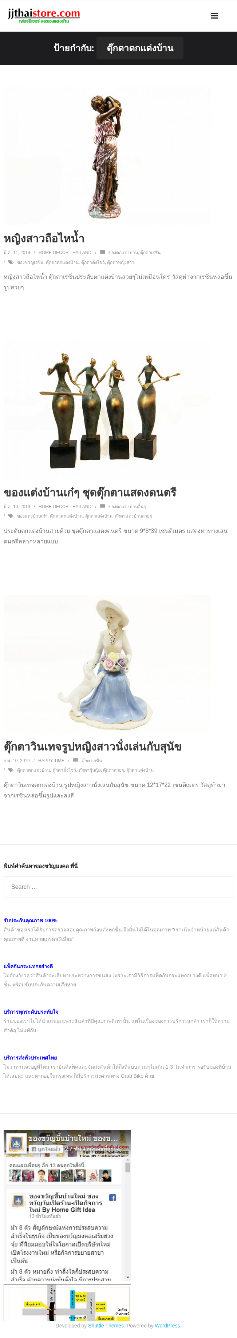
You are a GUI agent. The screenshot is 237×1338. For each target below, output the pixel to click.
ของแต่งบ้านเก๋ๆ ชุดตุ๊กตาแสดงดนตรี (90, 492)
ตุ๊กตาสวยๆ (113, 770)
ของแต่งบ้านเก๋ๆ (32, 516)
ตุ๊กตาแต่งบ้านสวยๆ (133, 516)
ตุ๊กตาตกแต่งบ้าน (62, 262)
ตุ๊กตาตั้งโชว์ (93, 262)
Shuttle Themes (106, 1326)
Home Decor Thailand (65, 252)
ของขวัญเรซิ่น (30, 262)
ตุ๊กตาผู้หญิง (90, 770)
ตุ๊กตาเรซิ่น (150, 252)
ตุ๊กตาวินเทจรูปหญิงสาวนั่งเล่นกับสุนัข (93, 746)
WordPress (167, 1326)
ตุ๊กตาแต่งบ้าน (98, 516)
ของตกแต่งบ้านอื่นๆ (127, 506)
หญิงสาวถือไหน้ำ (44, 238)
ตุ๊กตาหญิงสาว (120, 262)
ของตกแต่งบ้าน (123, 252)
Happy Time (51, 760)
